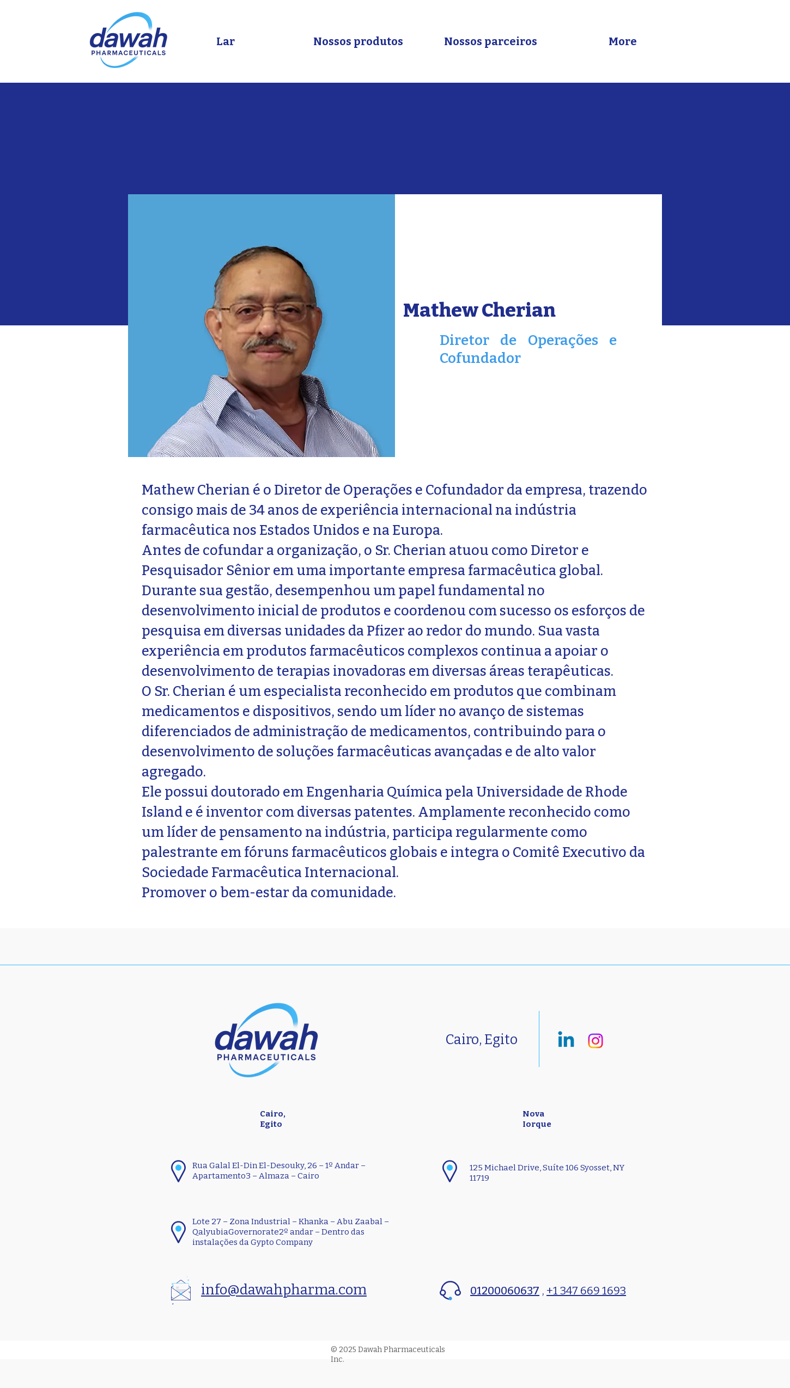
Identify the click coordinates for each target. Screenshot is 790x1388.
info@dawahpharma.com (284, 1289)
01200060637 (504, 1290)
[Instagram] (595, 1041)
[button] (357, 41)
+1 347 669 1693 (586, 1290)
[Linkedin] (566, 1041)
